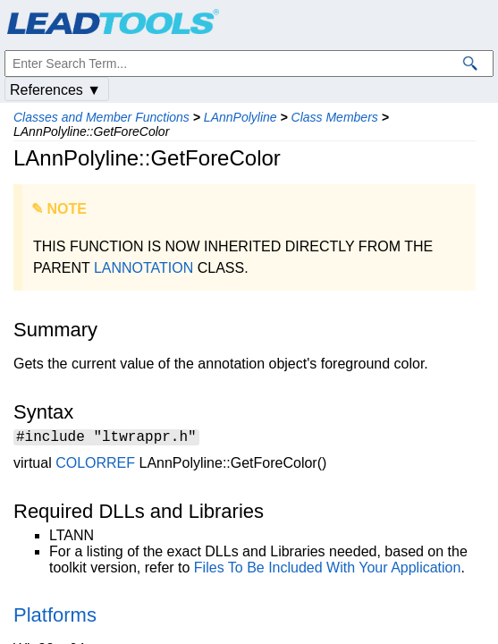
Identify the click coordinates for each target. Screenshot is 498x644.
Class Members (334, 117)
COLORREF (95, 465)
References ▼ (55, 89)
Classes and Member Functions (101, 117)
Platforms (55, 617)
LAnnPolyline (240, 117)
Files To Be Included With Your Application (327, 570)
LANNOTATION (143, 267)
